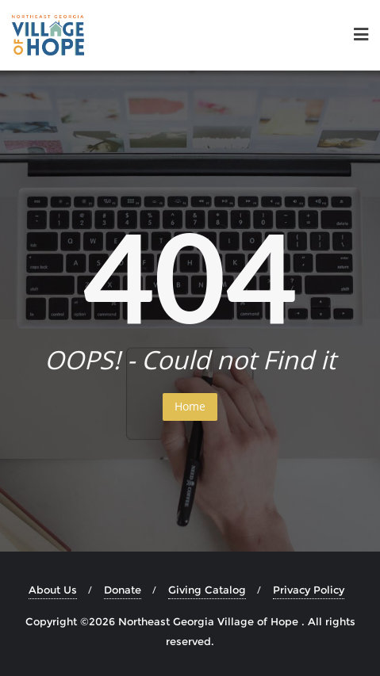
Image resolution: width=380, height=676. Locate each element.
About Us (53, 589)
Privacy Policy (308, 589)
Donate (122, 589)
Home (190, 406)
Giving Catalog (207, 589)
